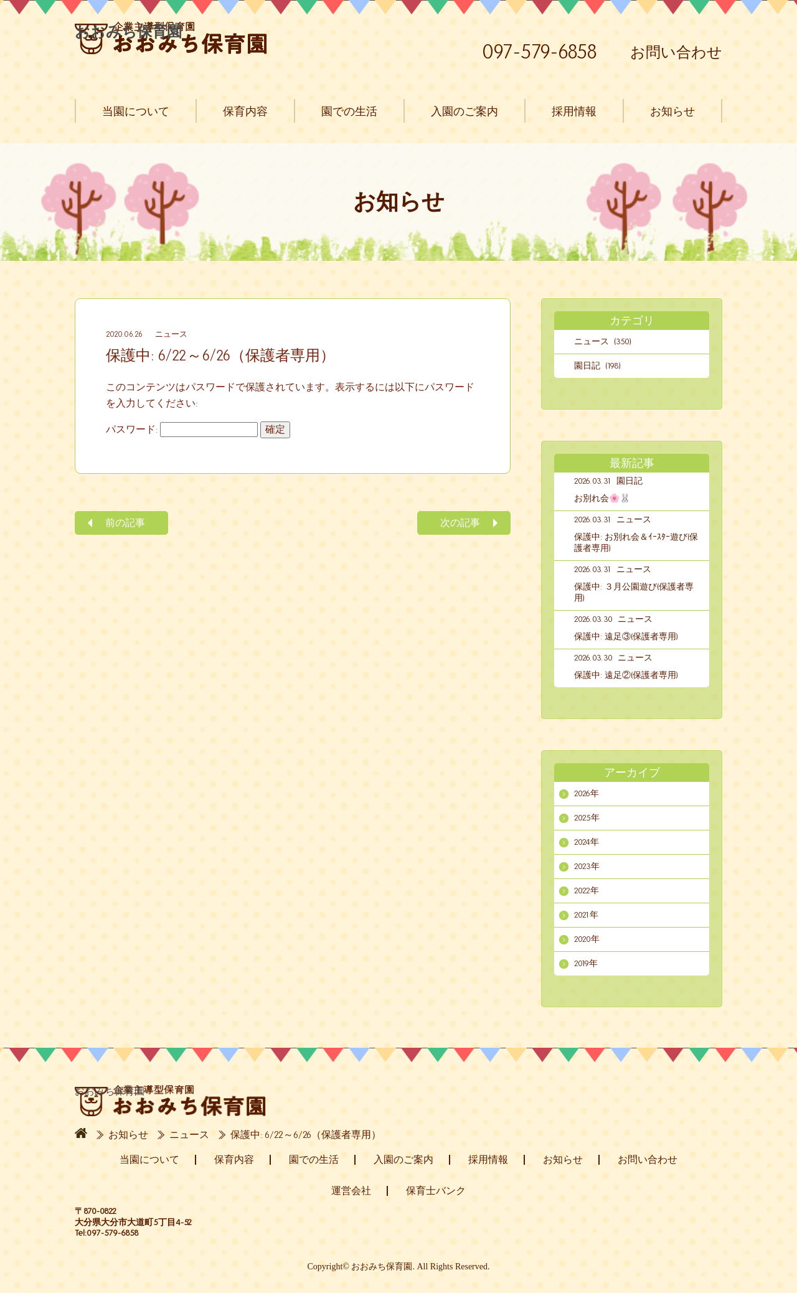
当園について (135, 111)
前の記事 (125, 522)
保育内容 (245, 111)
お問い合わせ (676, 52)
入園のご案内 (464, 111)
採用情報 (574, 111)
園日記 (629, 481)
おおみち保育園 (171, 38)
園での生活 (349, 111)
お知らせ (672, 111)
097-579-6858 (539, 51)
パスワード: (182, 429)
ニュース (171, 334)
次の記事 (460, 522)
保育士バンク (436, 1190)
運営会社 (351, 1190)
